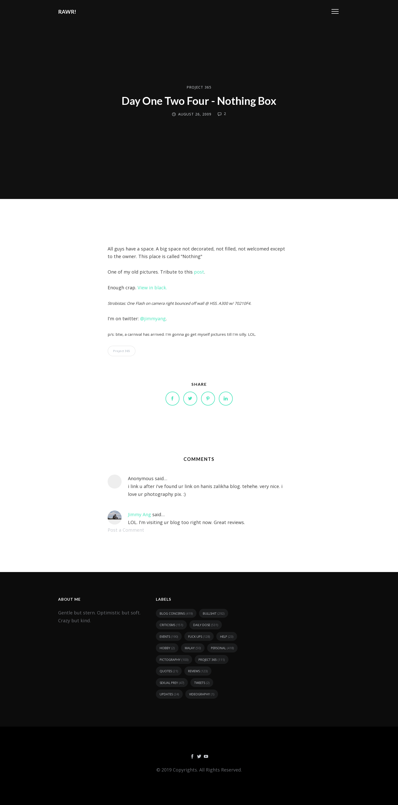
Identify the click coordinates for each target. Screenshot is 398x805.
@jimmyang (153, 318)
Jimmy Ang (139, 514)
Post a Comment (126, 530)
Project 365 (199, 87)
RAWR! (67, 11)
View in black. (152, 287)
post (199, 272)
